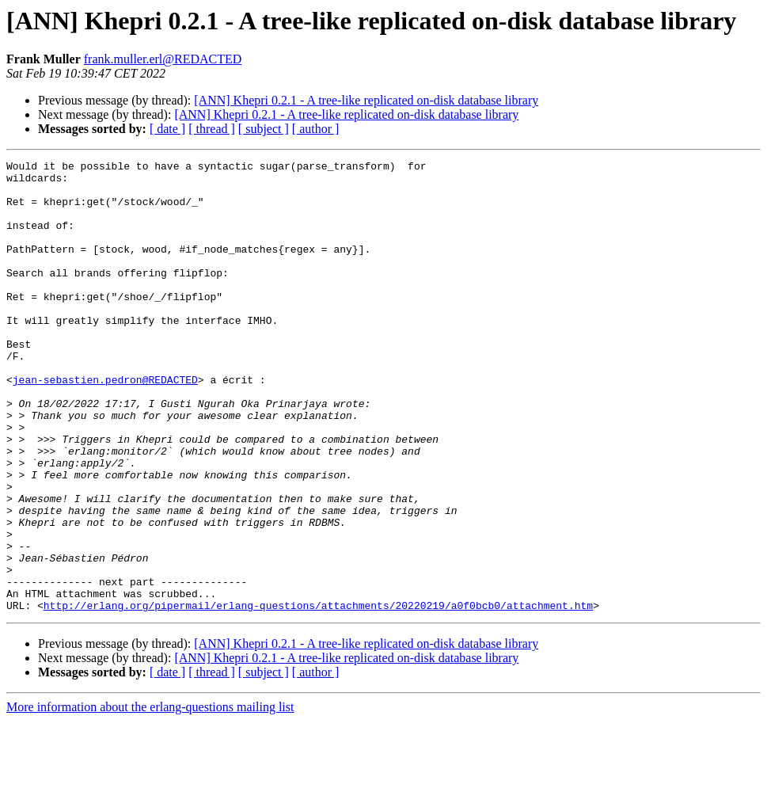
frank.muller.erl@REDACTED (163, 59)
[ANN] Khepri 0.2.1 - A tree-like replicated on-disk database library (366, 100)
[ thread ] (211, 128)
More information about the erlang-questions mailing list (150, 797)
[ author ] (316, 128)
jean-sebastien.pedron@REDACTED (105, 424)
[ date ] (167, 128)
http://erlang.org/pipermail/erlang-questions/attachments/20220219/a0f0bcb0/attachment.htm (318, 695)
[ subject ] (263, 128)
